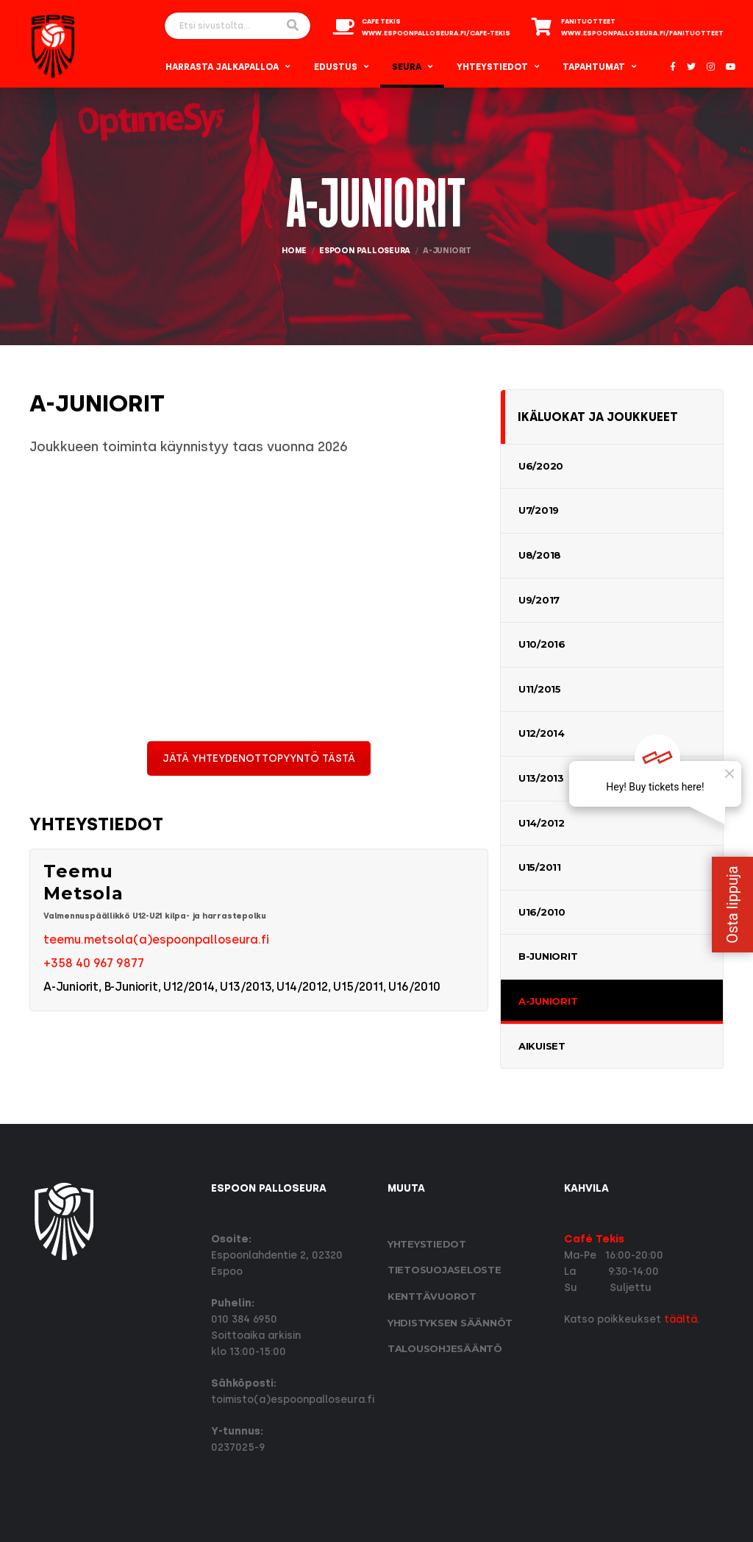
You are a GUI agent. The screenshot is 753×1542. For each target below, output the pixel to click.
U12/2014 (541, 733)
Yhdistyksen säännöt (450, 1323)
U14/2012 (541, 823)
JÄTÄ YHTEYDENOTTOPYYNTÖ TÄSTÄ (259, 758)
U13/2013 (541, 778)
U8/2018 (539, 555)
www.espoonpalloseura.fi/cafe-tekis (436, 33)
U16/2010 (541, 912)
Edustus (335, 67)
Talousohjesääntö (445, 1348)
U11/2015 (539, 689)
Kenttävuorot (432, 1296)
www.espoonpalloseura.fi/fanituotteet (642, 33)
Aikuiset (541, 1046)
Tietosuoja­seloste (445, 1270)
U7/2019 (538, 510)
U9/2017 (539, 600)
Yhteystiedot (492, 67)
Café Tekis (594, 1239)
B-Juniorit (547, 956)
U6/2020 (540, 466)
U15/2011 (539, 867)
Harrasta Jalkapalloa (222, 67)
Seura (406, 67)
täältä (680, 1319)
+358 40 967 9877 (93, 963)
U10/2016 (541, 644)
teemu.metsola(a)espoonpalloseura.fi (156, 940)
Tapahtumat (594, 67)
